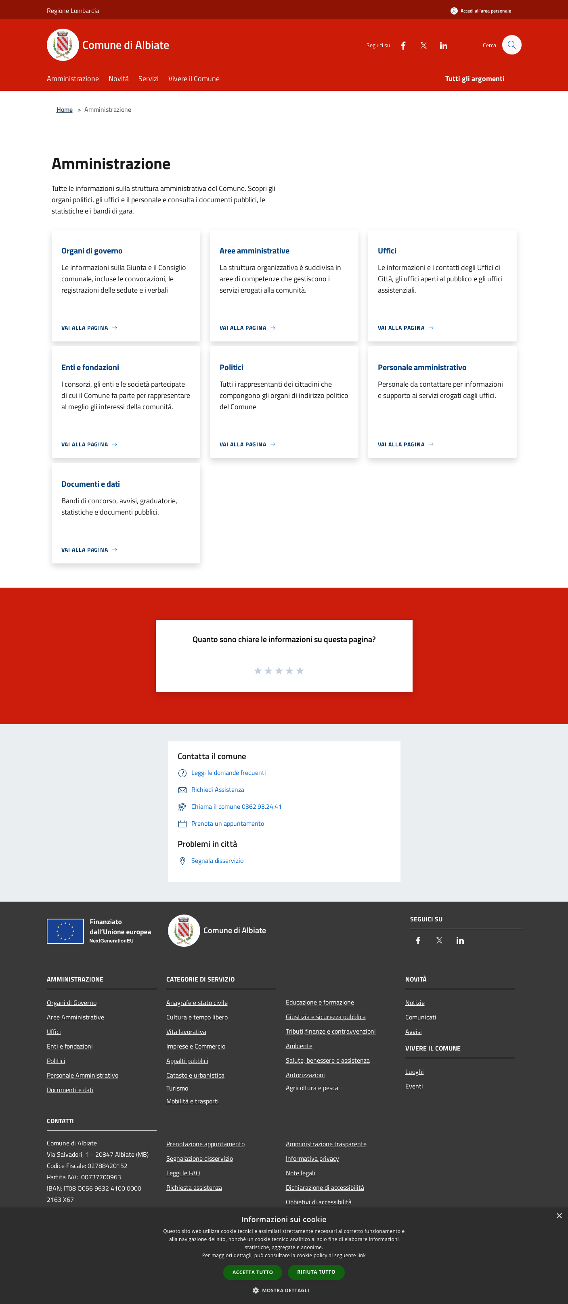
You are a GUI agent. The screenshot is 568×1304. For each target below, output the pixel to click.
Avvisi (413, 1031)
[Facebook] (400, 44)
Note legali (300, 1173)
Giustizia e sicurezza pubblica (326, 1016)
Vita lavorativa (186, 1031)
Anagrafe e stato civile (197, 1002)
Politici (56, 1060)
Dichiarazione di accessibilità (325, 1187)
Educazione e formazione (320, 1002)
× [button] (559, 1216)
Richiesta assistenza (194, 1187)
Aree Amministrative (75, 1017)
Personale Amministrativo (82, 1075)
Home (65, 109)
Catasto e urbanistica (195, 1075)
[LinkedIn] (440, 44)
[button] (284, 1290)
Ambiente (299, 1046)
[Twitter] (420, 44)
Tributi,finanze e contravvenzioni (331, 1031)
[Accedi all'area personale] (481, 10)
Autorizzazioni (305, 1075)
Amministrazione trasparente (326, 1144)
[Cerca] (512, 44)
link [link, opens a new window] (361, 1255)
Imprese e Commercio (195, 1046)
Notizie (415, 1002)
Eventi (414, 1086)
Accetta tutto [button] (253, 1272)
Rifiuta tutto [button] (316, 1271)
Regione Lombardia (73, 10)
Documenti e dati (70, 1090)
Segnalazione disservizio (199, 1158)
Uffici (54, 1031)
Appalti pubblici (187, 1060)
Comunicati (420, 1017)
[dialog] (284, 1256)
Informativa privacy (312, 1158)
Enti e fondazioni (70, 1046)
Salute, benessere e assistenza (328, 1060)
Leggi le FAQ (183, 1173)
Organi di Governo (71, 1002)
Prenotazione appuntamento (205, 1144)
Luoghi (414, 1071)
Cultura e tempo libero (197, 1017)
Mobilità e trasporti (192, 1101)
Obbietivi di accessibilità (319, 1202)
